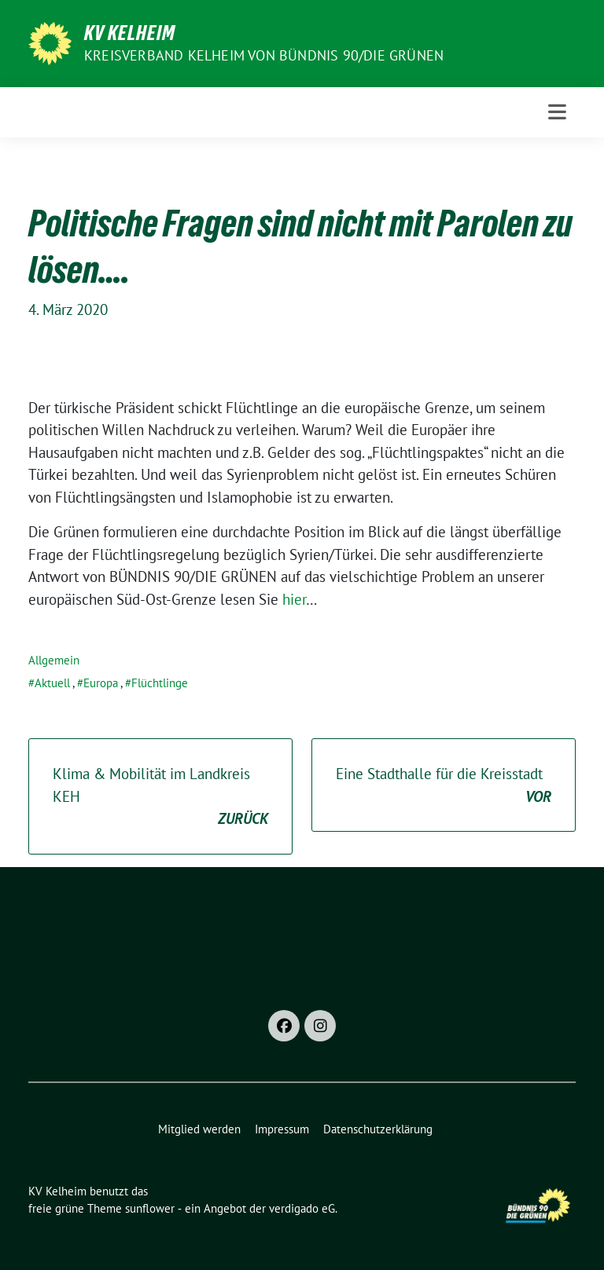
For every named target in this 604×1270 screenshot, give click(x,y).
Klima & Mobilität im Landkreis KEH (160, 797)
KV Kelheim (129, 33)
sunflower (150, 1208)
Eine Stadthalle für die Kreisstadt (443, 785)
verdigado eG (302, 1208)
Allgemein (53, 660)
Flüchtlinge (159, 682)
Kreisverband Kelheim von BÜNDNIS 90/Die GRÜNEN (264, 55)
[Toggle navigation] (557, 112)
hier (294, 599)
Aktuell (52, 682)
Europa (100, 682)
